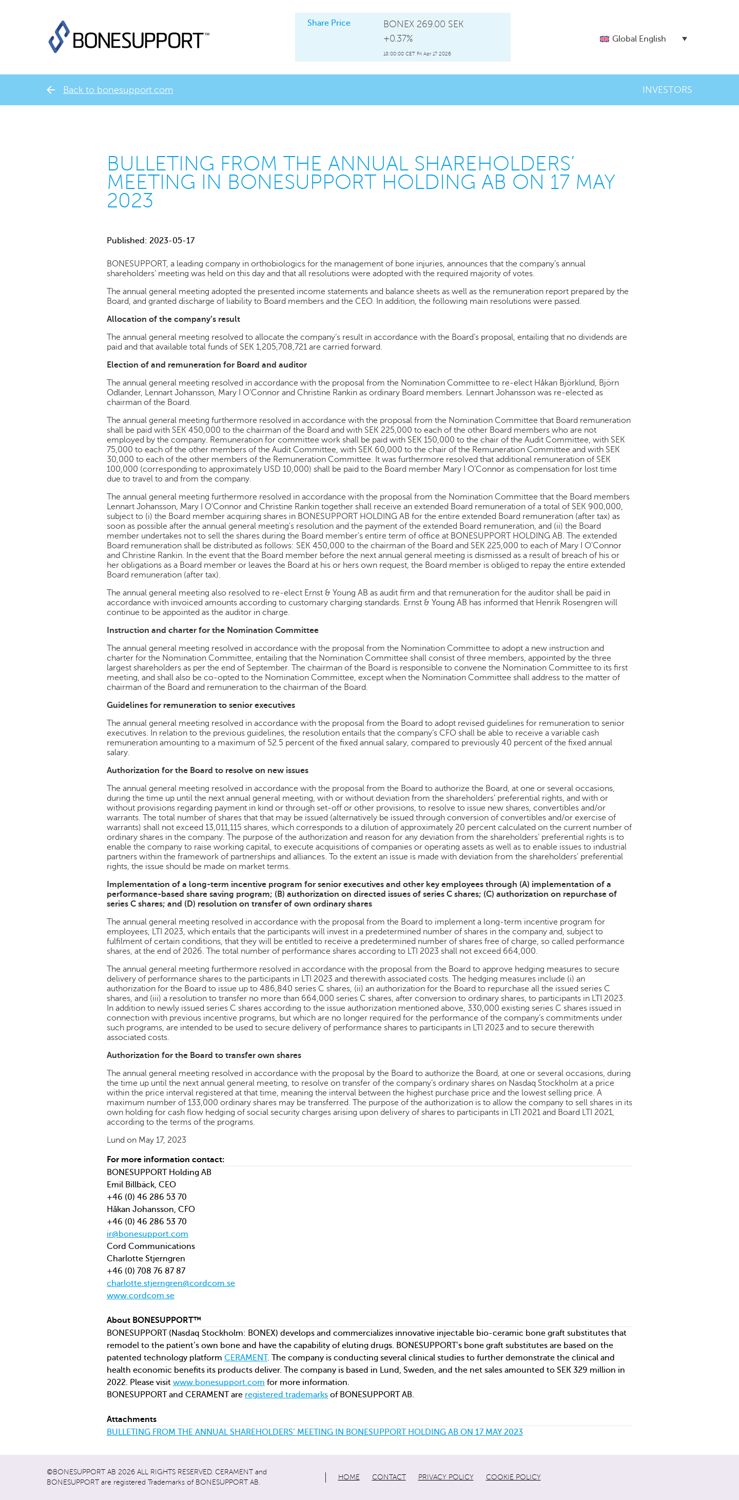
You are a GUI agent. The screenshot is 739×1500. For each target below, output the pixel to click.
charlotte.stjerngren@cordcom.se (171, 1283)
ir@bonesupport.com (147, 1234)
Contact (389, 1477)
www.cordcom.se (140, 1295)
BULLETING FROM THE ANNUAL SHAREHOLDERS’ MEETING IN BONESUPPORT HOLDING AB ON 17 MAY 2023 (315, 1432)
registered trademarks (286, 1394)
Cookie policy (513, 1477)
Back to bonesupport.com (110, 90)
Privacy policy (446, 1477)
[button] (643, 39)
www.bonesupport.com (219, 1382)
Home (349, 1477)
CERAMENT (245, 1357)
